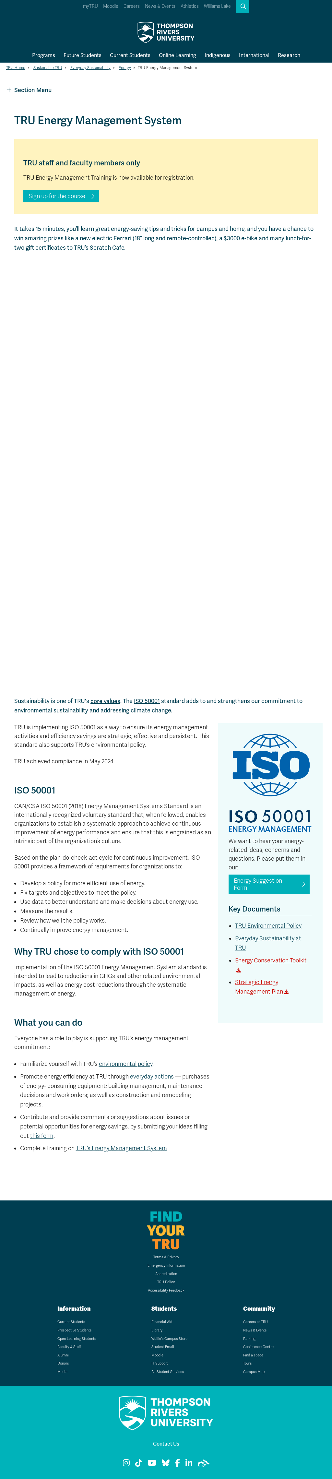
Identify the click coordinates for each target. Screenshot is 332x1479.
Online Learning (177, 55)
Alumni (63, 1355)
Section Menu (29, 90)
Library (156, 1330)
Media (62, 1372)
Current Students (130, 55)
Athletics (190, 6)
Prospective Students (74, 1330)
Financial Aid (161, 1322)
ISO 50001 (147, 701)
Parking (249, 1339)
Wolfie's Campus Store (169, 1339)
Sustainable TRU (47, 68)
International (254, 55)
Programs (43, 55)
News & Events (160, 6)
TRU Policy (166, 1282)
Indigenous (218, 55)
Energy (125, 68)
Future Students (82, 55)
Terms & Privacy (166, 1257)
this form (41, 1135)
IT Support (159, 1363)
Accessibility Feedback (166, 1290)
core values (105, 701)
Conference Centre (258, 1347)
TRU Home (15, 68)
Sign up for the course (57, 196)
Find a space (253, 1355)
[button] (242, 6)
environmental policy (125, 1064)
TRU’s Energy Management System (121, 1148)
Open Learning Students (76, 1339)
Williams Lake (217, 6)
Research (289, 55)
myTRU (90, 6)
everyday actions (152, 1076)
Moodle (110, 6)
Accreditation (166, 1274)
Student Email (162, 1347)
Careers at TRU (255, 1322)
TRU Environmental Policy (268, 925)
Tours (247, 1363)
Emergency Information (166, 1265)
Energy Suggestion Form (258, 884)
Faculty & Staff (69, 1347)
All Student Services (167, 1372)
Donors (63, 1363)
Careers (132, 6)
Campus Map (254, 1372)
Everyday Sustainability (90, 68)
